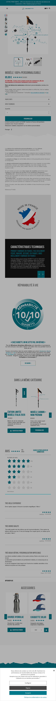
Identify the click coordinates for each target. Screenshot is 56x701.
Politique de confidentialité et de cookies (35, 697)
